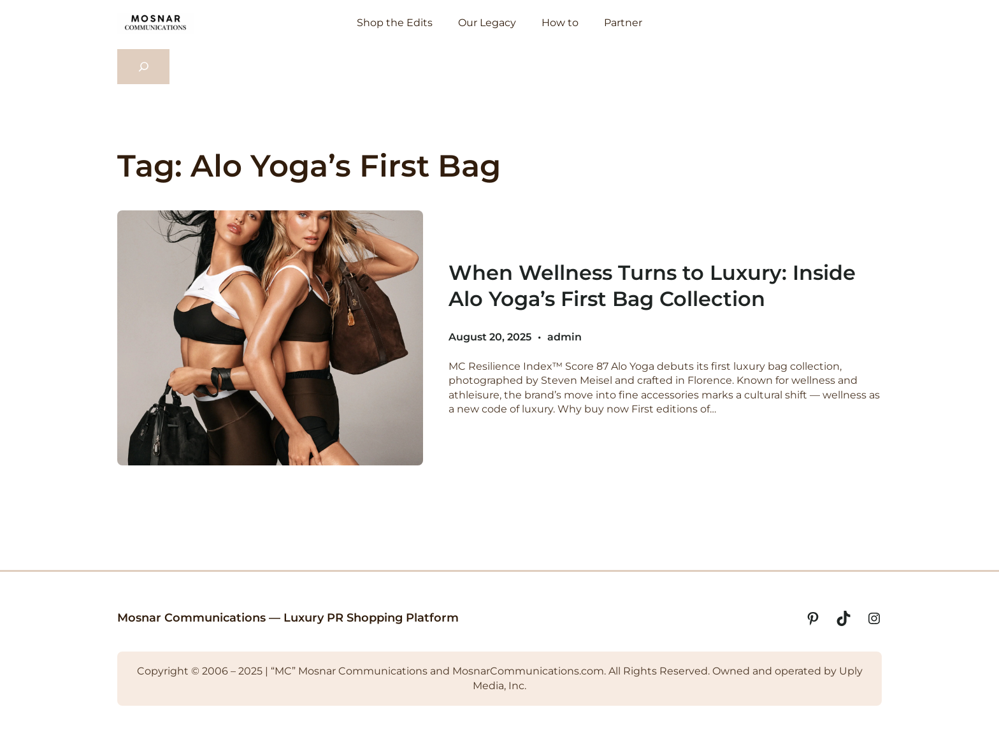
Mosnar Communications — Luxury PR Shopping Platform (288, 618)
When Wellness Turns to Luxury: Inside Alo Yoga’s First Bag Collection (652, 286)
